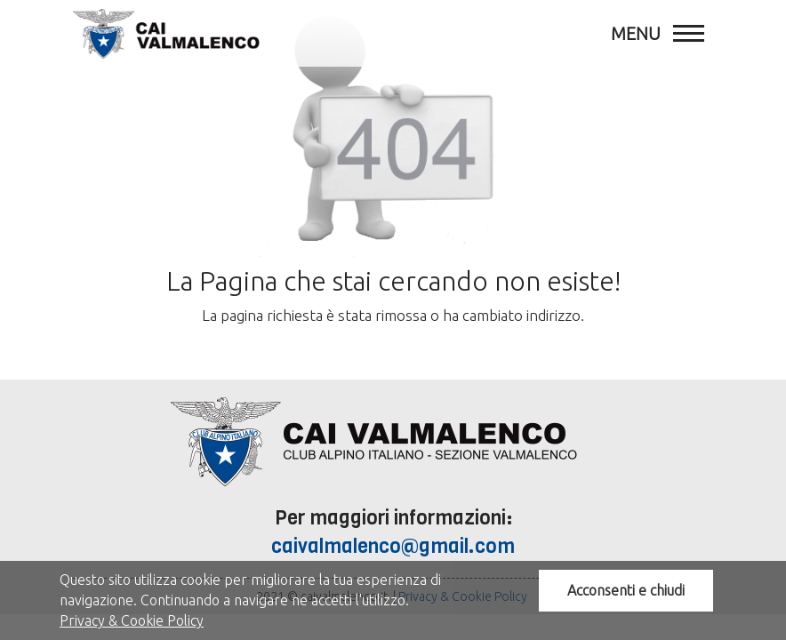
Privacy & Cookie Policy (132, 620)
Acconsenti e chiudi (626, 590)
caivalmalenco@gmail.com (393, 546)
